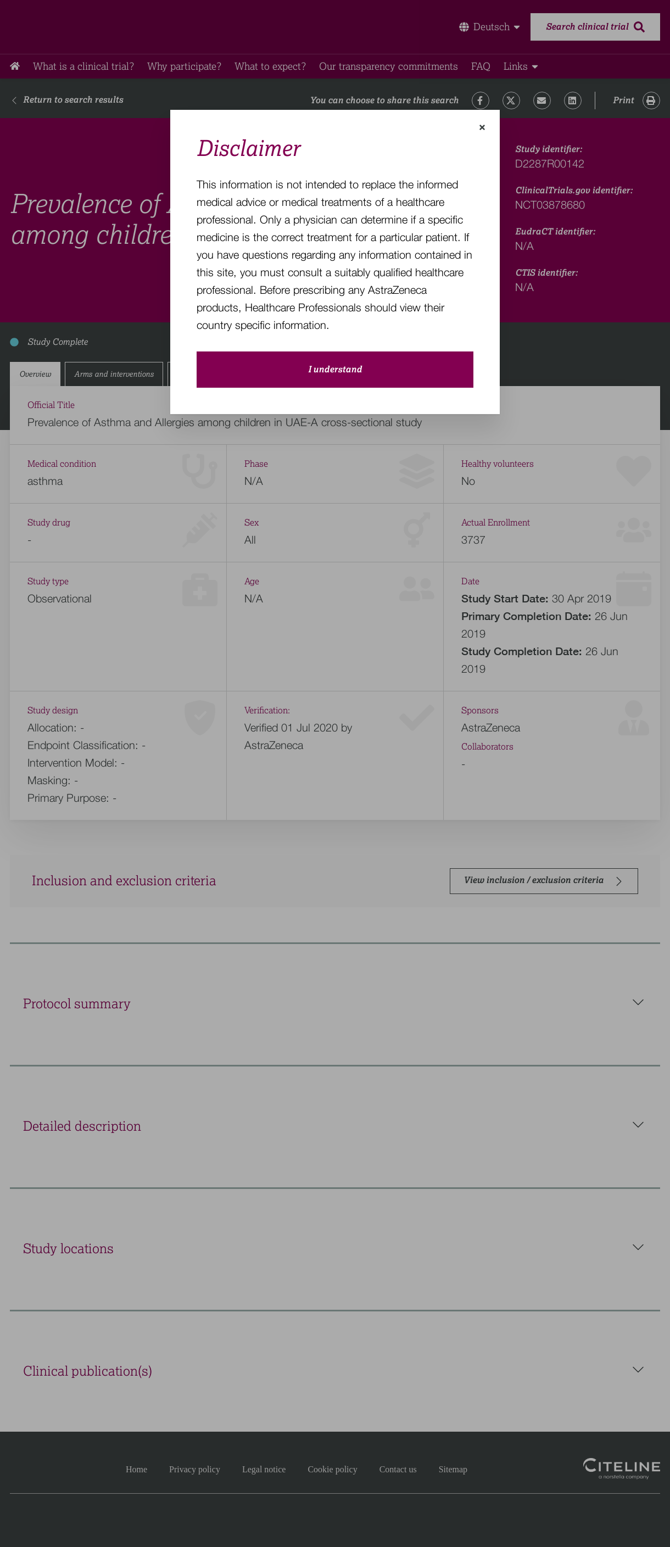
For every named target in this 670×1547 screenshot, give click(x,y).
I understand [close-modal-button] (335, 369)
